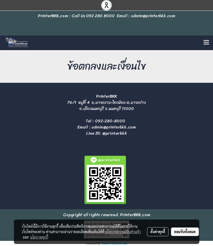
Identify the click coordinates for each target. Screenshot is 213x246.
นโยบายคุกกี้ (39, 237)
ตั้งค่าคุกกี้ (157, 231)
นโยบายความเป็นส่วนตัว (123, 231)
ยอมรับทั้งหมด (185, 231)
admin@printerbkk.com (113, 127)
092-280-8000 (110, 121)
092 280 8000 (100, 16)
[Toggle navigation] (206, 42)
